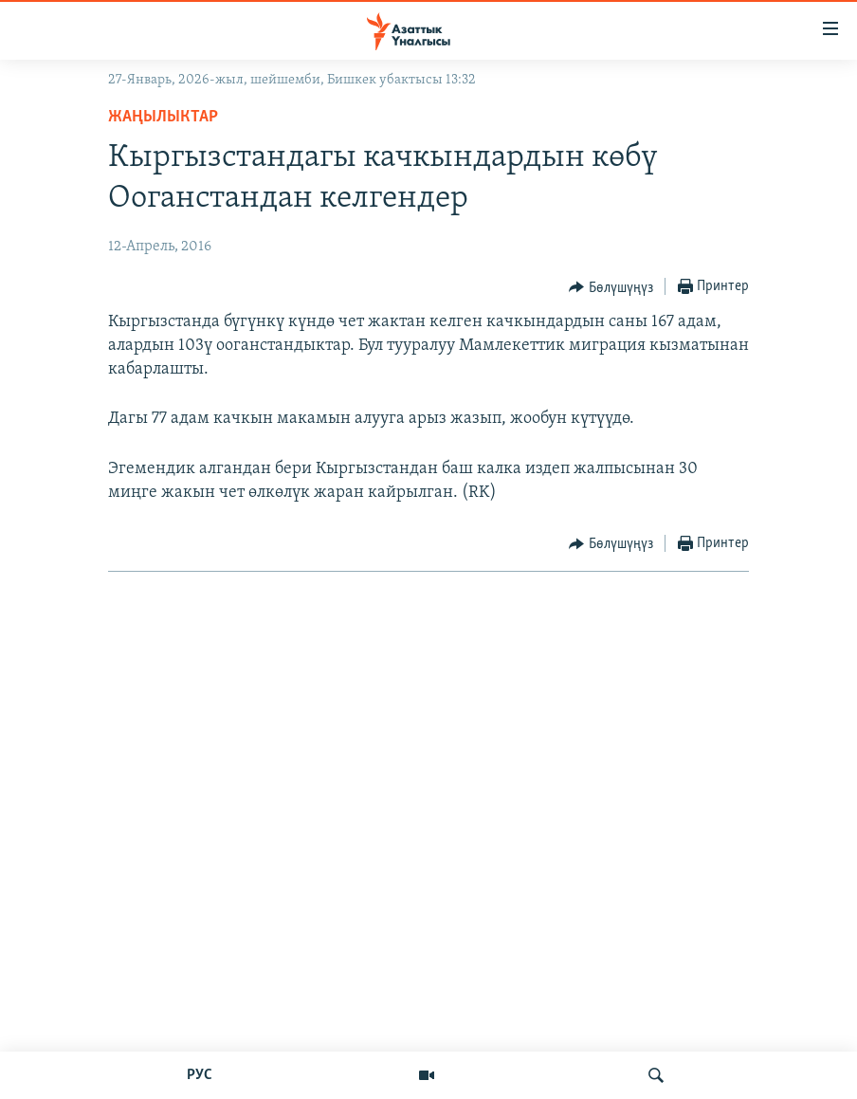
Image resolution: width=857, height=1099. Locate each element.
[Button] (611, 287)
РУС (199, 1075)
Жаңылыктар (163, 117)
